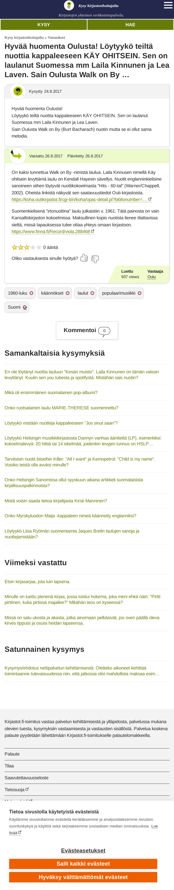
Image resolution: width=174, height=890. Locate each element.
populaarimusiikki (118, 293)
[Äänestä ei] (95, 259)
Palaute (12, 753)
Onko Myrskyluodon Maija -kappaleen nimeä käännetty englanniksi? (70, 515)
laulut (83, 293)
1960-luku (17, 293)
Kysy (43, 24)
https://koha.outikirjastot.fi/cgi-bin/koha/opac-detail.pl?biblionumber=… (79, 199)
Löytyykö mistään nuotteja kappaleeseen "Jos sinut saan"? (61, 422)
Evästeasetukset (83, 851)
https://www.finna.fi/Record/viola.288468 (51, 231)
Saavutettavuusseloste (26, 777)
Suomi (14, 307)
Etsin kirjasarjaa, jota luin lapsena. (37, 581)
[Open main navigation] (168, 5)
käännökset (52, 293)
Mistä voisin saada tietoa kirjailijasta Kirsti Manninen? (56, 500)
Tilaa (9, 765)
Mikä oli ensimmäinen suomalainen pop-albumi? (51, 392)
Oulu (151, 277)
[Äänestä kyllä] (84, 258)
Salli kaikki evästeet (83, 864)
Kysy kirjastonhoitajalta (24, 37)
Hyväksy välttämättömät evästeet (83, 877)
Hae (130, 24)
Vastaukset (56, 37)
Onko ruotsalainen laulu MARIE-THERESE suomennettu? (61, 407)
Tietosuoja (14, 789)
